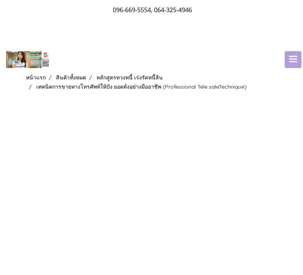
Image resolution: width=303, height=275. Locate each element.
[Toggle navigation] (293, 59)
